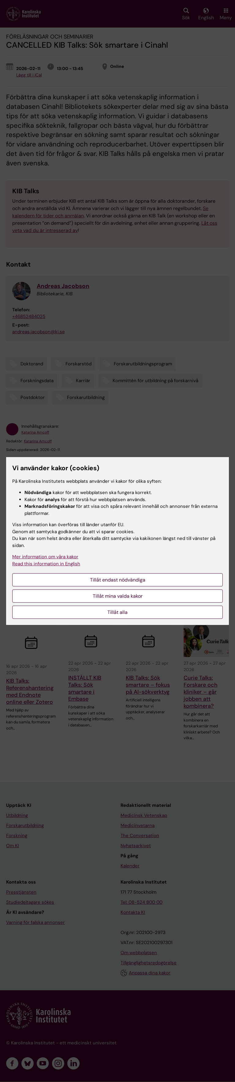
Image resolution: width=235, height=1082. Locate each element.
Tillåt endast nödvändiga (117, 580)
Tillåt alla (117, 612)
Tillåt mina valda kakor (118, 596)
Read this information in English (46, 564)
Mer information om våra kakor (45, 557)
